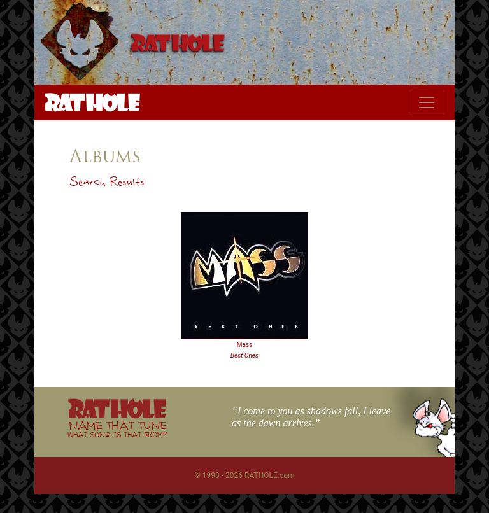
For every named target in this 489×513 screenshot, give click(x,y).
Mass (245, 344)
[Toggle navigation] (426, 102)
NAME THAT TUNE (117, 429)
